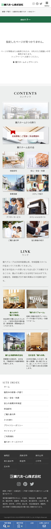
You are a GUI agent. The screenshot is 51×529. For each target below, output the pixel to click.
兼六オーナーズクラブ (13, 441)
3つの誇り (8, 419)
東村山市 (39, 455)
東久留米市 (8, 461)
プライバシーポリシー (13, 425)
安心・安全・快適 (11, 397)
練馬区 (7, 455)
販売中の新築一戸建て (13, 392)
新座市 (22, 461)
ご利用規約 (8, 436)
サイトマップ (9, 430)
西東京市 (23, 455)
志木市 (7, 466)
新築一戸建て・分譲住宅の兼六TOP (14, 11)
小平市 (38, 461)
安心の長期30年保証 (12, 403)
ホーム (7, 386)
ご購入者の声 (9, 414)
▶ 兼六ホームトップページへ (25, 62)
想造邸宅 (8, 408)
